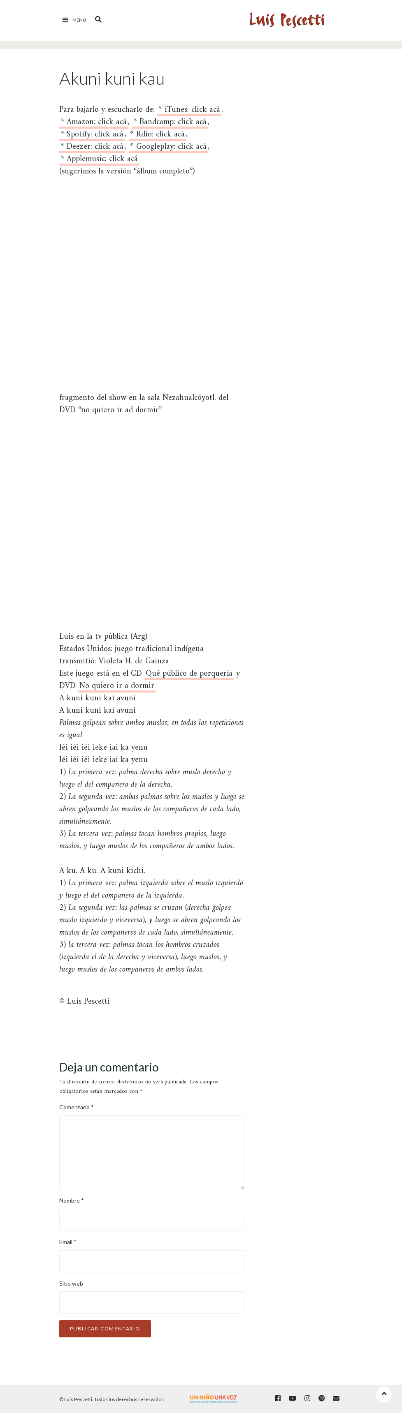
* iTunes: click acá (189, 111)
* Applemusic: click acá (99, 160)
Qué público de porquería (189, 675)
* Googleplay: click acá (168, 148)
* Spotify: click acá (91, 136)
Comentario (76, 1107)
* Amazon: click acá (93, 123)
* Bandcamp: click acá (170, 123)
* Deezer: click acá (91, 148)
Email (68, 1241)
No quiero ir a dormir (116, 687)
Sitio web (71, 1283)
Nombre (71, 1200)
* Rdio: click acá (157, 136)
